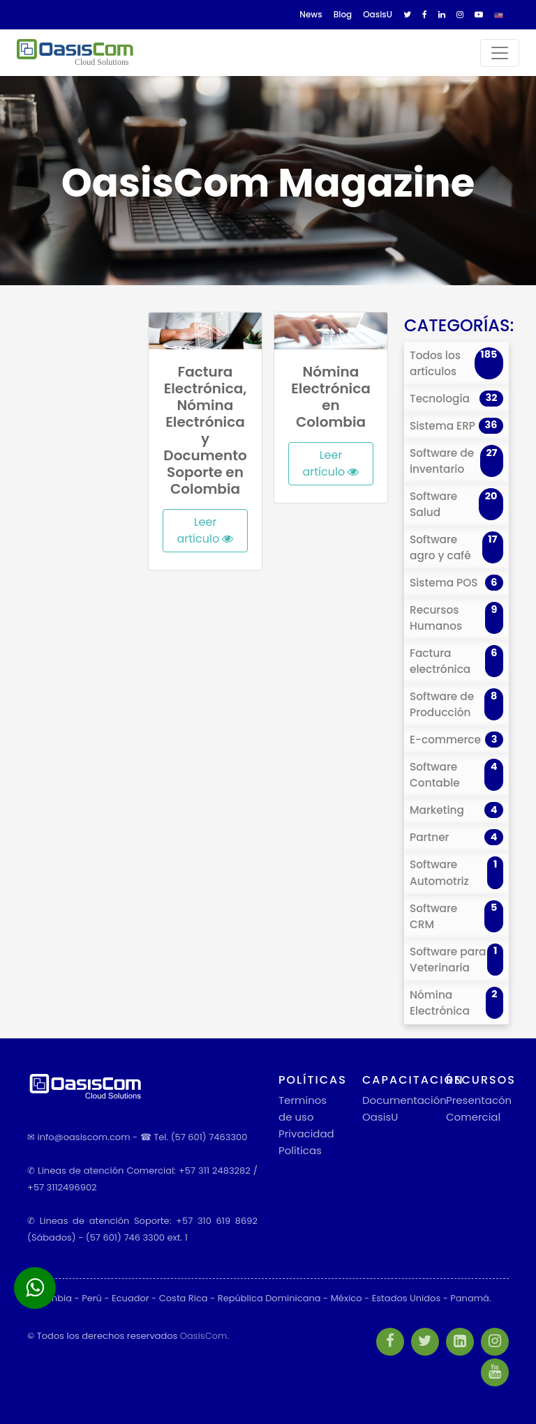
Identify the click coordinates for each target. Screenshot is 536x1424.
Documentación (404, 1100)
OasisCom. (204, 1335)
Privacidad (306, 1133)
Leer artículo (205, 530)
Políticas (300, 1150)
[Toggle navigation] (499, 53)
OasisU (380, 1116)
